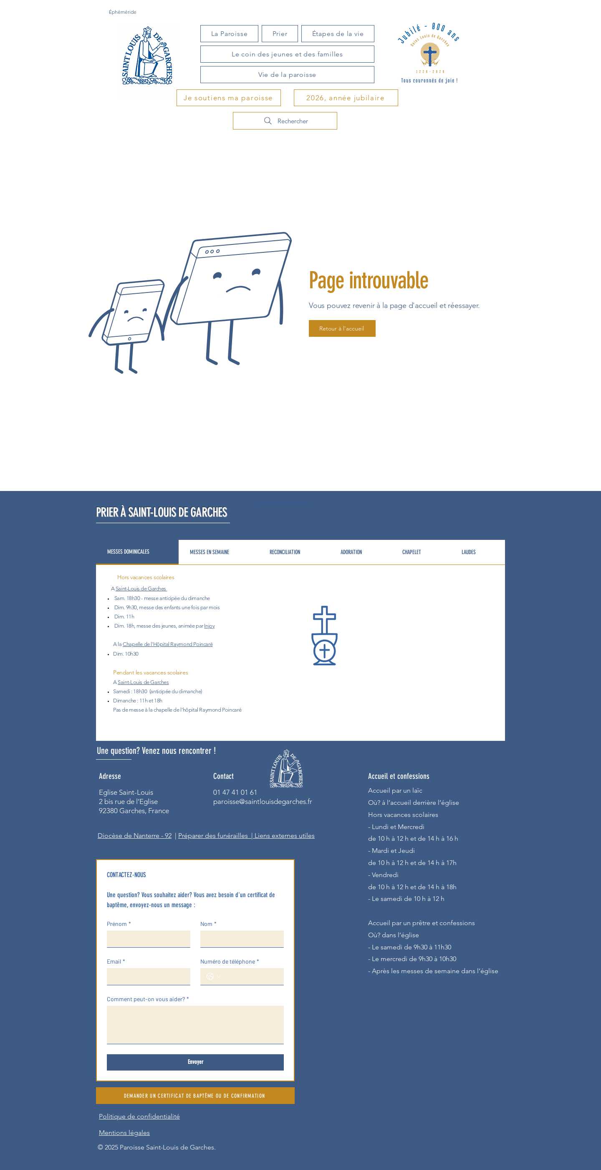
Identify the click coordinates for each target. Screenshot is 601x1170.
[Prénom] (146, 939)
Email (116, 961)
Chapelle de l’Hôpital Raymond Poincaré (167, 644)
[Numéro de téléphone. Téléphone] (250, 976)
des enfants (168, 607)
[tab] (137, 552)
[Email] (146, 976)
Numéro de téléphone (229, 961)
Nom (208, 923)
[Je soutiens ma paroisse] (229, 97)
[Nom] (239, 939)
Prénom (119, 923)
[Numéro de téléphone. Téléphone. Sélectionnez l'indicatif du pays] (213, 977)
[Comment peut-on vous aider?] (195, 1024)
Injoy (209, 626)
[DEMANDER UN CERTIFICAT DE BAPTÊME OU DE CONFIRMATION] (195, 1095)
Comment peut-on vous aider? (148, 998)
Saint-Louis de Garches (141, 588)
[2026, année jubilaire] (346, 97)
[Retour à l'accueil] (342, 328)
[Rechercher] (285, 121)
